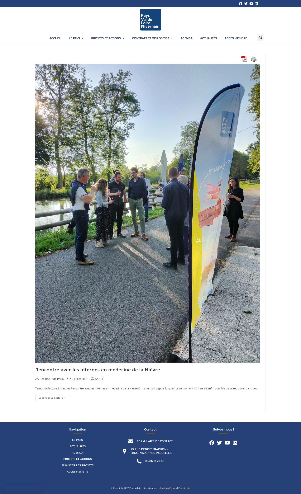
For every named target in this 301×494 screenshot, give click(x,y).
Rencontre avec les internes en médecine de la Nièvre (97, 369)
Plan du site (184, 488)
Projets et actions (107, 38)
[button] (260, 37)
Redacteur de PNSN (52, 379)
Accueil (55, 38)
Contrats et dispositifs (152, 38)
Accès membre (236, 38)
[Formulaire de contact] (130, 441)
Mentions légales (168, 488)
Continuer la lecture (54, 397)
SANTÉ (99, 379)
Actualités (208, 38)
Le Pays (76, 38)
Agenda (186, 38)
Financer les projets (77, 465)
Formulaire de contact (155, 441)
